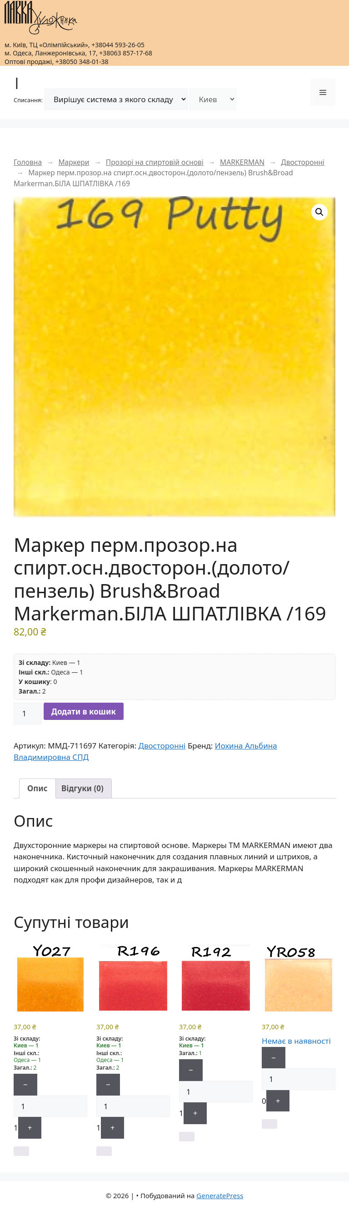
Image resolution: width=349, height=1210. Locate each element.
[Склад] (212, 99)
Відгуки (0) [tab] (82, 788)
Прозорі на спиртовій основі (155, 162)
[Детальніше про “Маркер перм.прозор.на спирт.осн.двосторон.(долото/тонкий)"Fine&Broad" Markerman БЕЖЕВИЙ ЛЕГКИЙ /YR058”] (269, 1124)
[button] (319, 212)
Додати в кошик (83, 711)
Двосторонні (302, 162)
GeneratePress (219, 1195)
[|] (41, 18)
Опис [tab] (37, 788)
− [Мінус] (25, 1084)
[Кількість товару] (28, 713)
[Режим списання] (116, 99)
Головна (28, 162)
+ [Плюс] (30, 1127)
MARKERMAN (242, 162)
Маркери (73, 162)
